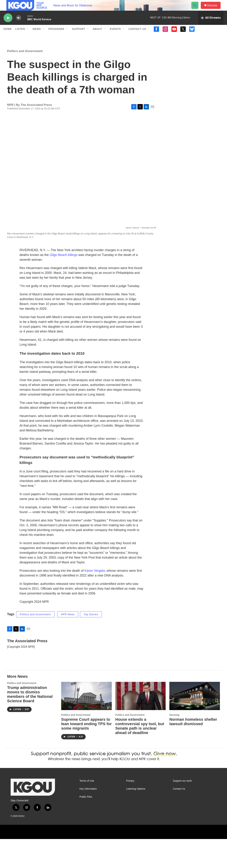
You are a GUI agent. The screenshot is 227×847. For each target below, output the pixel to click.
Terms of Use (86, 789)
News (37, 37)
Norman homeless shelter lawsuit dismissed (193, 729)
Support (78, 37)
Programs (56, 37)
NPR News (67, 622)
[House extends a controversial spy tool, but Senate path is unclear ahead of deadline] (140, 704)
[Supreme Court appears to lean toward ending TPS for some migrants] (86, 704)
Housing (174, 722)
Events (115, 37)
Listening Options (135, 796)
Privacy (130, 789)
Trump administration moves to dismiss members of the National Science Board (30, 702)
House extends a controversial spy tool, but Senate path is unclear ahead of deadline (139, 734)
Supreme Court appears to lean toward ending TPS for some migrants (86, 731)
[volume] (19, 26)
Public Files (85, 804)
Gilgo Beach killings (63, 263)
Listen (20, 37)
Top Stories (91, 622)
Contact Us (137, 37)
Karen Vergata (94, 578)
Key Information (88, 796)
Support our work (182, 789)
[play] (8, 26)
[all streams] (210, 26)
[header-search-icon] (196, 9)
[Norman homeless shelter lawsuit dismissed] (194, 704)
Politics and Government (25, 59)
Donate (214, 9)
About (97, 37)
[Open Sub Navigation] (27, 37)
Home (8, 37)
